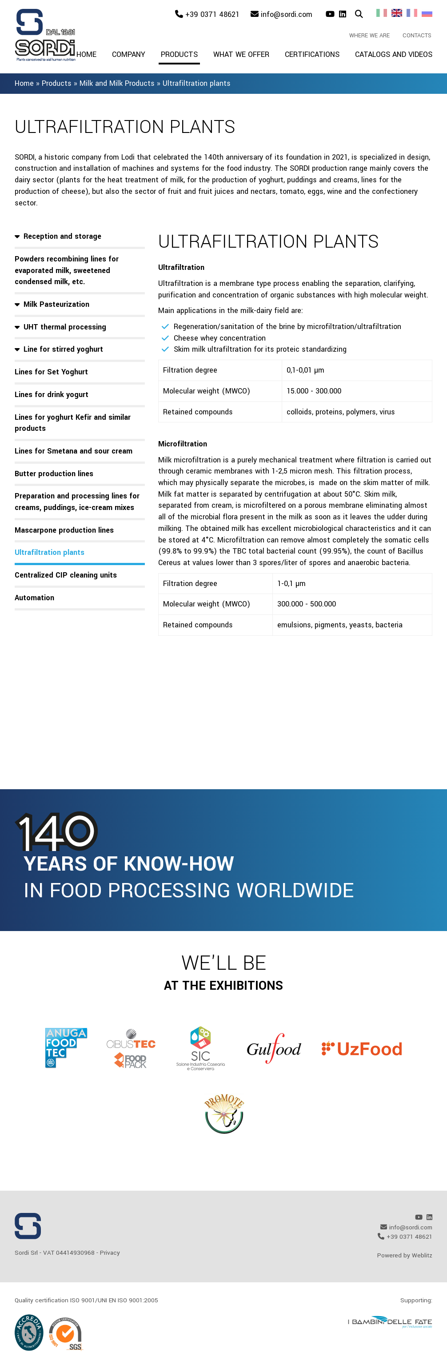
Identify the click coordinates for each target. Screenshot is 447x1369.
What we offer (241, 54)
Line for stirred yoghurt (63, 349)
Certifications (312, 54)
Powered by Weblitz (404, 1255)
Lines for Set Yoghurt (51, 372)
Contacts (417, 36)
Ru (427, 13)
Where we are (369, 36)
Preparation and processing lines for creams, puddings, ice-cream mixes (77, 502)
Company (128, 54)
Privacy (110, 1253)
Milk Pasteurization (56, 304)
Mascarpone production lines (64, 530)
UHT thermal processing (65, 327)
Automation (34, 598)
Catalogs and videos (393, 54)
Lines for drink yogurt (51, 394)
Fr (412, 13)
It (381, 13)
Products (179, 54)
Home (86, 54)
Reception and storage (62, 236)
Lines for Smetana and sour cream (73, 451)
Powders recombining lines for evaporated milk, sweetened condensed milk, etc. (67, 270)
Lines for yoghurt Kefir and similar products (73, 423)
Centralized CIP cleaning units (66, 575)
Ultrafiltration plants (49, 552)
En (396, 13)
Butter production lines (54, 474)
